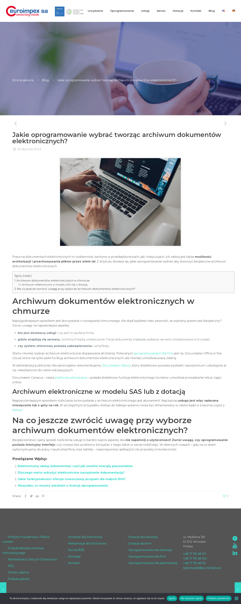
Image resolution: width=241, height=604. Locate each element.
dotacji (17, 410)
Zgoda (171, 598)
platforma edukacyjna (71, 377)
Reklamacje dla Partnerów (87, 543)
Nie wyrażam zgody (191, 598)
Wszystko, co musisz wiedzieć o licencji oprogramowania (63, 485)
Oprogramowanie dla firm (147, 556)
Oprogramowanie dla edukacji (150, 550)
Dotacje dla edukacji (143, 537)
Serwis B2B (76, 550)
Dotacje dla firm (139, 543)
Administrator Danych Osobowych (32, 559)
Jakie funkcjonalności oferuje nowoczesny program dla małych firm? (72, 479)
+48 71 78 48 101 (194, 554)
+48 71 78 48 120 (195, 558)
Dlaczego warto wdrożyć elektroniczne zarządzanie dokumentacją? (71, 472)
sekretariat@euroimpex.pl (202, 568)
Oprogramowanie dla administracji (152, 563)
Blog (45, 80)
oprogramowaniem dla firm (153, 353)
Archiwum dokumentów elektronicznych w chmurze (53, 280)
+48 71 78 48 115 (194, 563)
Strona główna (22, 80)
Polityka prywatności (219, 598)
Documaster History (116, 365)
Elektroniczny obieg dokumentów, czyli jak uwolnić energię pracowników (75, 466)
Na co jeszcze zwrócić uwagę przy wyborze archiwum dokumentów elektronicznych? (76, 289)
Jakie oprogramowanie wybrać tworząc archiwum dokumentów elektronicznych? (116, 80)
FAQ (11, 566)
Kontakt (74, 563)
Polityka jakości (19, 579)
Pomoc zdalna (18, 572)
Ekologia (74, 556)
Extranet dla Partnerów (85, 537)
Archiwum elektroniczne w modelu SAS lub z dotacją (54, 284)
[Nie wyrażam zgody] (236, 598)
